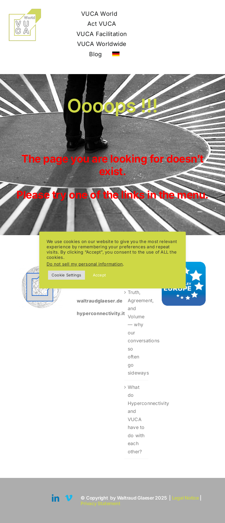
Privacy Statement (100, 503)
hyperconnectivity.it (101, 313)
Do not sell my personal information (85, 264)
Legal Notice (186, 498)
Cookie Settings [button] (66, 275)
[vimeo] (68, 498)
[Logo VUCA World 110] (25, 11)
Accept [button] (99, 275)
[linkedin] (55, 498)
